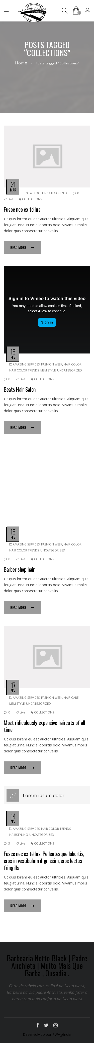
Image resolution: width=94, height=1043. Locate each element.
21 (13, 184)
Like (8, 199)
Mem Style (48, 370)
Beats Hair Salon (20, 389)
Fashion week (51, 364)
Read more (22, 247)
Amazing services (26, 364)
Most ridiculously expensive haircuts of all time (44, 725)
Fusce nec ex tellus (22, 209)
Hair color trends (24, 370)
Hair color (72, 364)
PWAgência (61, 1034)
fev (13, 357)
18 (13, 351)
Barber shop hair (19, 569)
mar (13, 189)
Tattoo (34, 193)
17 (13, 685)
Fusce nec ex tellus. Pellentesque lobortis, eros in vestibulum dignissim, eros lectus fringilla (44, 860)
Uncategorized (54, 193)
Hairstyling (18, 835)
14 (13, 816)
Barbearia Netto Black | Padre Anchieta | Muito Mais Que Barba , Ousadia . (47, 965)
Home (21, 63)
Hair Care (71, 697)
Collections (32, 199)
